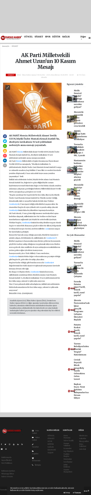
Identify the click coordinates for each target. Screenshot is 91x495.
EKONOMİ (52, 450)
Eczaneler (68, 448)
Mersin (20, 152)
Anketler (82, 438)
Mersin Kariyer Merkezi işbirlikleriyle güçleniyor (80, 222)
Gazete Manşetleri (68, 471)
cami (47, 229)
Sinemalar (68, 459)
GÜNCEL (28, 37)
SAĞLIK (66, 37)
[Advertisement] (45, 16)
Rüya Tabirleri (82, 445)
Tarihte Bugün (66, 455)
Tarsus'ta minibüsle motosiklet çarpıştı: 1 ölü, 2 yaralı (79, 150)
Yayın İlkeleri (6, 460)
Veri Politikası (6, 463)
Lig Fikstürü (68, 451)
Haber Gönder (7, 476)
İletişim (36, 465)
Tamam (77, 493)
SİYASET (39, 37)
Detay (67, 493)
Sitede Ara (83, 436)
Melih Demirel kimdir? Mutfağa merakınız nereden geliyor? (79, 98)
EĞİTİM (56, 37)
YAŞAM (50, 453)
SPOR (47, 37)
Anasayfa (6, 46)
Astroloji (82, 449)
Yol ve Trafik (69, 441)
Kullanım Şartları (8, 471)
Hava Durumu (67, 437)
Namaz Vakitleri (67, 444)
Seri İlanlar (68, 462)
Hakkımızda (6, 457)
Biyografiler (84, 441)
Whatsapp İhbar (7, 474)
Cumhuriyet (14, 204)
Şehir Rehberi (67, 466)
